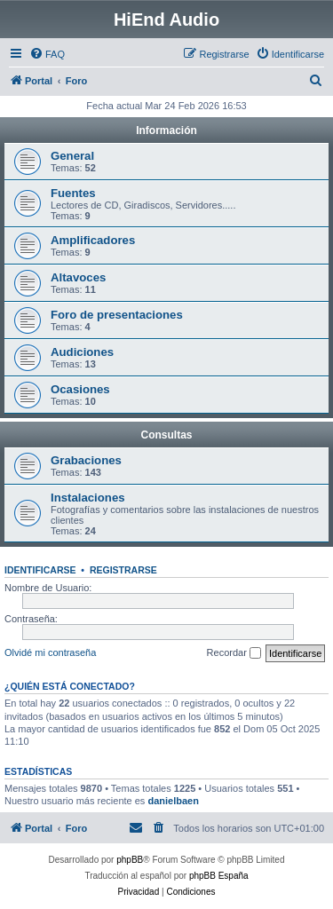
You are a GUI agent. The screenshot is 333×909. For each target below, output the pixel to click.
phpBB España (219, 876)
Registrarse (123, 570)
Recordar (234, 653)
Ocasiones (80, 389)
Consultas (166, 435)
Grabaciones (86, 460)
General (72, 155)
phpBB (129, 860)
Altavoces (78, 277)
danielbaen (172, 800)
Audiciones (82, 352)
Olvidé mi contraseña (50, 652)
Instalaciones (88, 497)
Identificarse (40, 570)
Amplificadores (93, 240)
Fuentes (73, 193)
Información (166, 130)
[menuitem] (47, 54)
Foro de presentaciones (117, 314)
